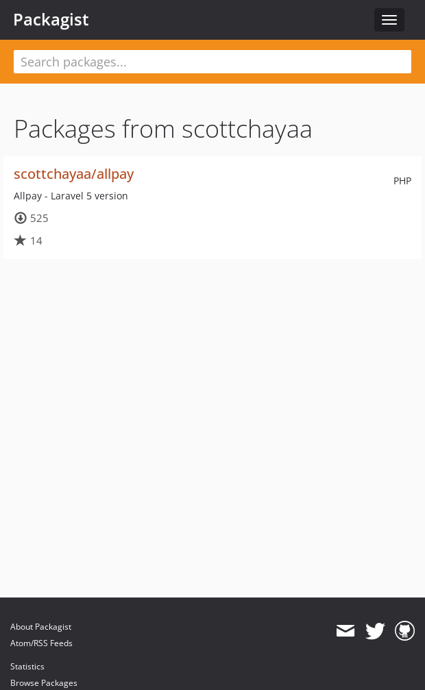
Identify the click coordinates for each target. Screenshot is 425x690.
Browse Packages (43, 683)
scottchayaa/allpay (74, 173)
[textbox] (212, 61)
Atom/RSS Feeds (41, 643)
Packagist (51, 19)
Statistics (27, 666)
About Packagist (40, 626)
